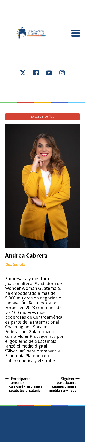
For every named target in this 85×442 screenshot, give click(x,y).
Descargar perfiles (42, 116)
